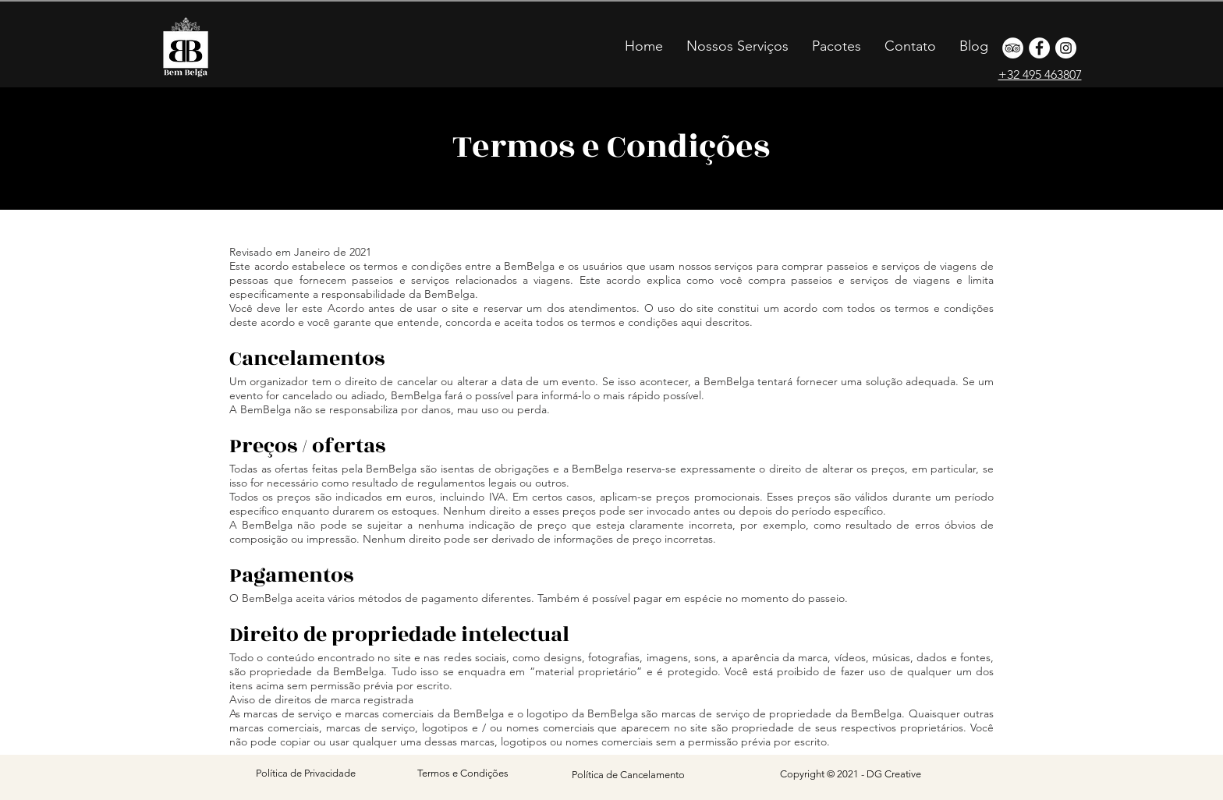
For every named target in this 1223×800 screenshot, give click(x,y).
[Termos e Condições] (462, 773)
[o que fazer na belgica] (1012, 47)
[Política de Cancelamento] (627, 775)
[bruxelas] (1039, 47)
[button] (836, 46)
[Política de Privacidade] (305, 773)
